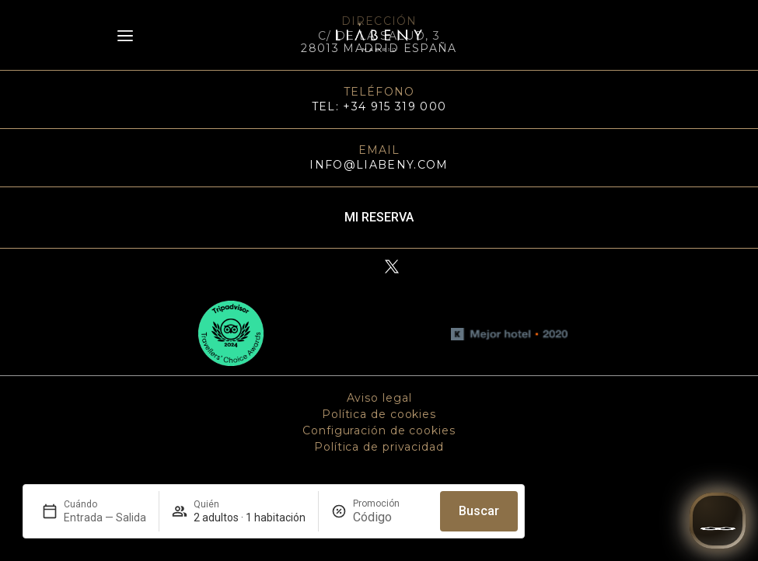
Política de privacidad (379, 447)
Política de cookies (379, 414)
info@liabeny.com (379, 165)
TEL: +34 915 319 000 (379, 106)
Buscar (479, 511)
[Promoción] (390, 517)
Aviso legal (379, 398)
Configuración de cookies (379, 430)
